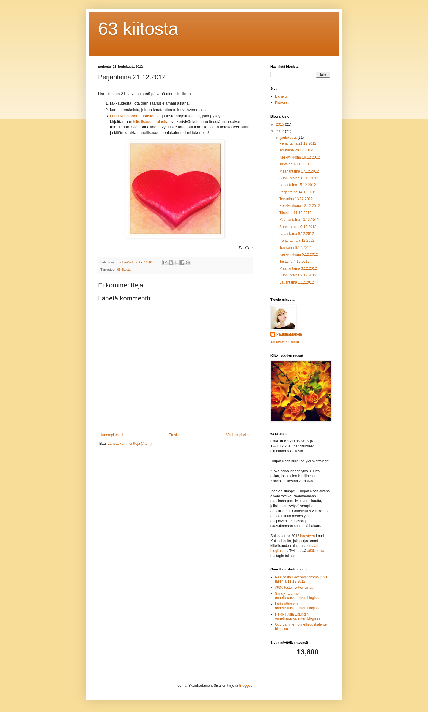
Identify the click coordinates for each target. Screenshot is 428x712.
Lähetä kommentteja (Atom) (130, 444)
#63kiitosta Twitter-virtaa (294, 588)
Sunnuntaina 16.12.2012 (298, 178)
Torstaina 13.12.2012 (296, 199)
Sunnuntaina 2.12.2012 (297, 275)
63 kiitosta (138, 29)
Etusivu (174, 435)
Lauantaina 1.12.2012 (296, 282)
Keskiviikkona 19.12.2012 (299, 157)
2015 (280, 124)
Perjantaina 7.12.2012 (296, 240)
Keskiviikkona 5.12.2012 (298, 254)
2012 (280, 131)
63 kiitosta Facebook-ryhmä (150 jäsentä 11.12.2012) (301, 579)
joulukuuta (289, 137)
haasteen (307, 536)
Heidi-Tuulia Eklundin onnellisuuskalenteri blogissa (297, 616)
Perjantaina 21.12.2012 (297, 143)
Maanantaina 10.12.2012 (299, 220)
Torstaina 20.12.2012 (296, 150)
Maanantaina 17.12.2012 (299, 171)
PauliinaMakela (289, 334)
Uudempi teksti (111, 435)
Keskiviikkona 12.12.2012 (299, 206)
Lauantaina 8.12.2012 (296, 234)
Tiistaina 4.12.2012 (294, 262)
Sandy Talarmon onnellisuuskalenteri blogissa (297, 595)
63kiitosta (124, 269)
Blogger (245, 685)
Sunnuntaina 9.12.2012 (297, 227)
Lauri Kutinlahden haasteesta (135, 116)
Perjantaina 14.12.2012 (297, 192)
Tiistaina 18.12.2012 (295, 164)
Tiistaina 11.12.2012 (295, 213)
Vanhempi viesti (238, 435)
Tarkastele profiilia (284, 342)
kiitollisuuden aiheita (150, 121)
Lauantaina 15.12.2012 (297, 185)
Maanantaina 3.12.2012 (298, 268)
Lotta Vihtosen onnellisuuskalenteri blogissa (297, 606)
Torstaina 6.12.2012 (295, 248)
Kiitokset (281, 102)
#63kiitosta (315, 551)
